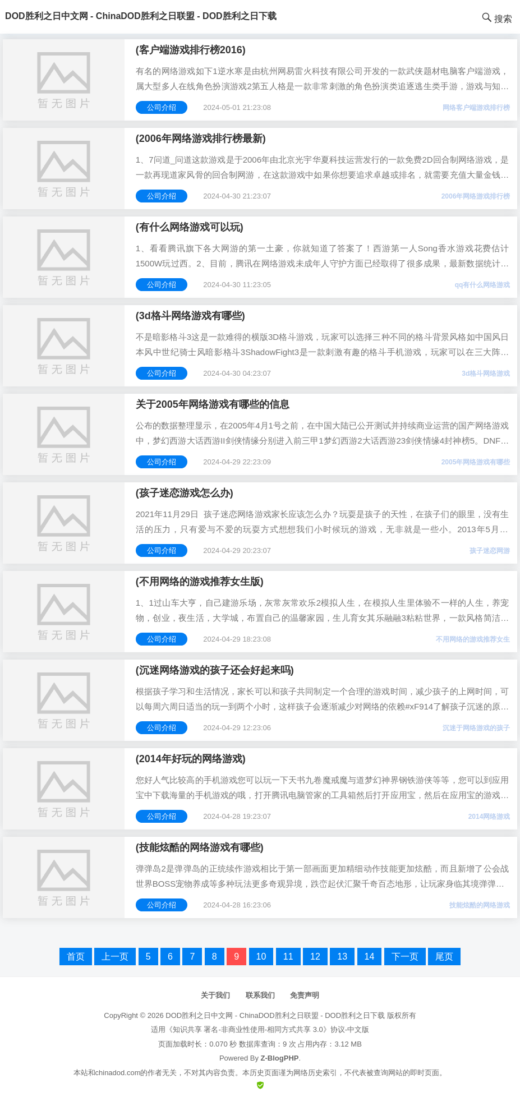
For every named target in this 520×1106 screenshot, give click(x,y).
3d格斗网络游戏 (486, 373)
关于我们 (215, 995)
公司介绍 (161, 107)
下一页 (405, 956)
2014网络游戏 (489, 817)
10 (261, 956)
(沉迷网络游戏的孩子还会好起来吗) (215, 670)
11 (288, 956)
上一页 (115, 956)
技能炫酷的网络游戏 (479, 905)
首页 (76, 956)
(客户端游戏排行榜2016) (191, 50)
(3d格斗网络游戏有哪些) (190, 315)
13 (342, 956)
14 (370, 956)
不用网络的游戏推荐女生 (473, 639)
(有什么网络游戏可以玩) (189, 227)
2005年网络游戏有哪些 (475, 462)
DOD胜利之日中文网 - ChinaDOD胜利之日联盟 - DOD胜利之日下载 (275, 1015)
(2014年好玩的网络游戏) (191, 758)
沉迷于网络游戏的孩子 (476, 728)
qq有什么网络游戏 (482, 285)
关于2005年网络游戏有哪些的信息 (212, 404)
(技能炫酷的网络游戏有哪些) (200, 847)
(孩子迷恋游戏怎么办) (184, 493)
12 (315, 956)
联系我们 (260, 995)
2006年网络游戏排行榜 (475, 196)
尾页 (444, 956)
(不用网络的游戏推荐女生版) (200, 581)
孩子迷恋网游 (490, 551)
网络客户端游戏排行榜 (476, 108)
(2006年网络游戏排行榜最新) (201, 138)
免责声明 (304, 995)
